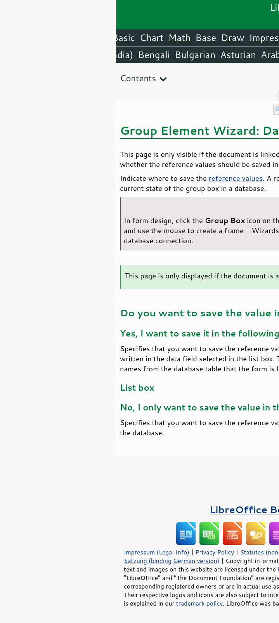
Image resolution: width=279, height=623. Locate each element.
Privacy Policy (98, 552)
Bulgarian (79, 54)
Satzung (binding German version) (56, 560)
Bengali (38, 54)
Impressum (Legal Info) (40, 552)
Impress (150, 37)
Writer (209, 37)
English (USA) (246, 54)
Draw (116, 37)
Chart (36, 37)
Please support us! (232, 468)
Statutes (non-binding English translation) (183, 552)
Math (63, 37)
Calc (181, 37)
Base (89, 37)
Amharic (194, 54)
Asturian (122, 54)
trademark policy (83, 603)
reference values (120, 178)
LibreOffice (252, 37)
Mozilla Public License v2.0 (199, 569)
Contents (22, 78)
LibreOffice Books (140, 509)
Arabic (158, 54)
